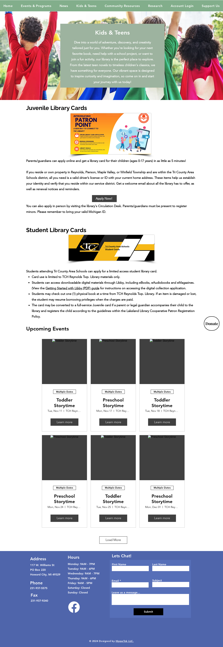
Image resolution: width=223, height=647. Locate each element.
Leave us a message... (126, 592)
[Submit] (148, 611)
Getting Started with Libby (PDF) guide (72, 288)
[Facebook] (74, 607)
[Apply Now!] (104, 198)
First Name (119, 564)
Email (115, 580)
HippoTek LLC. (125, 641)
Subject (157, 580)
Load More (113, 540)
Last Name (159, 564)
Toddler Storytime (64, 402)
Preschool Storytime (113, 402)
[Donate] (212, 323)
